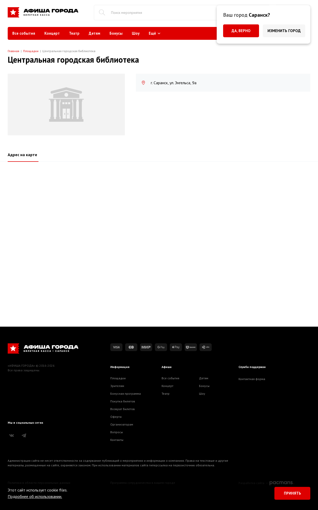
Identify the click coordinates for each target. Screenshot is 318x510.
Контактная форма (252, 379)
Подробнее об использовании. (35, 496)
